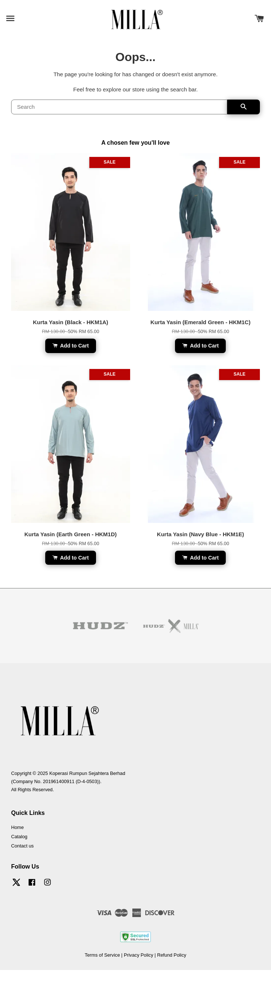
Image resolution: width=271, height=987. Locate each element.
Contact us (22, 846)
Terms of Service (102, 955)
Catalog (19, 836)
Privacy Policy (138, 955)
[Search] (119, 107)
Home (17, 827)
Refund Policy (171, 955)
